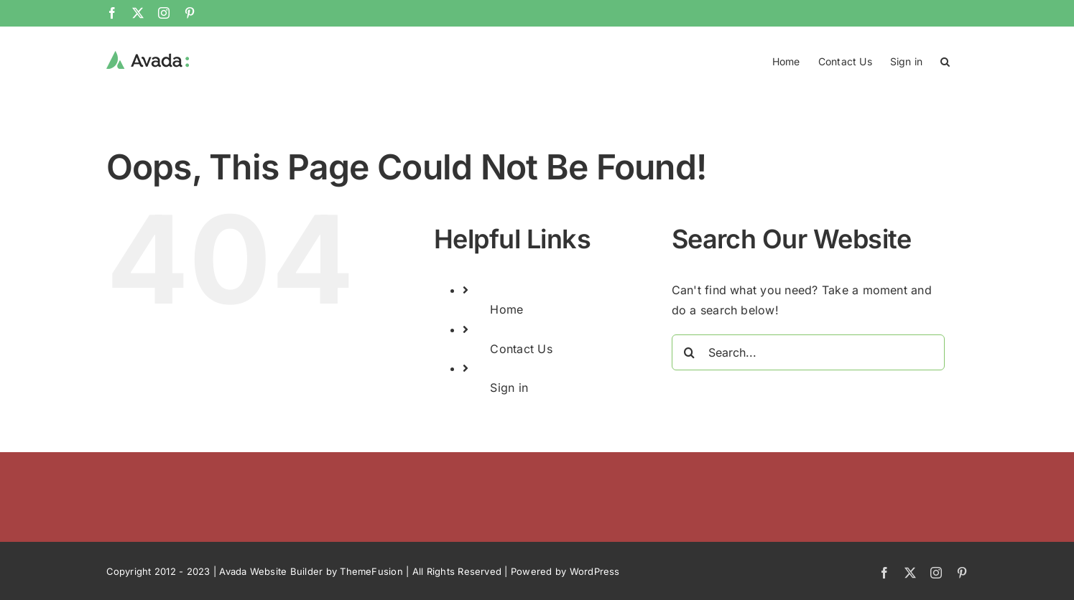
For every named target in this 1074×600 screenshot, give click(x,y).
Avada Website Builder (271, 570)
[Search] (690, 352)
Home (506, 308)
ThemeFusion (371, 570)
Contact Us (521, 348)
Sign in (509, 387)
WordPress (595, 570)
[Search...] (808, 352)
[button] (945, 60)
